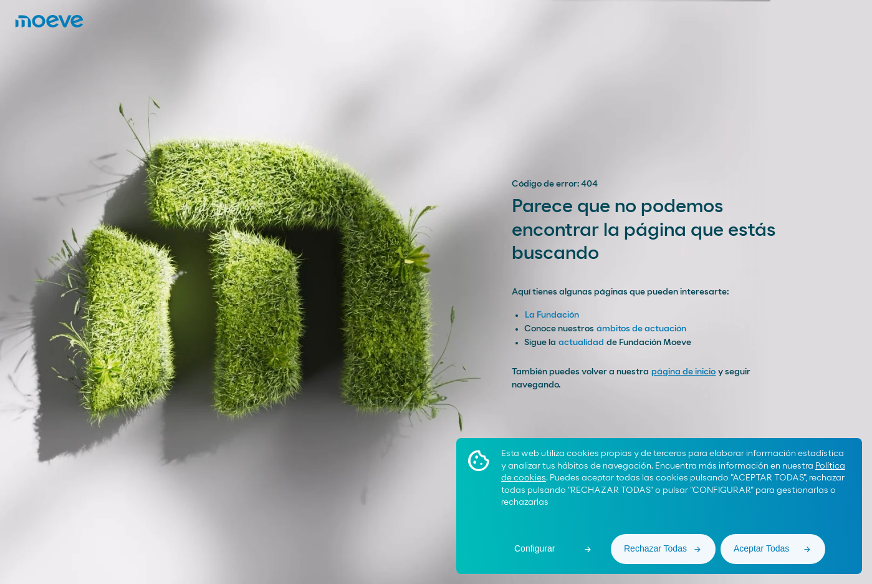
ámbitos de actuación (641, 328)
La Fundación (552, 315)
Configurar (534, 548)
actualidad (581, 342)
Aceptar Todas (761, 548)
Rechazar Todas (655, 548)
